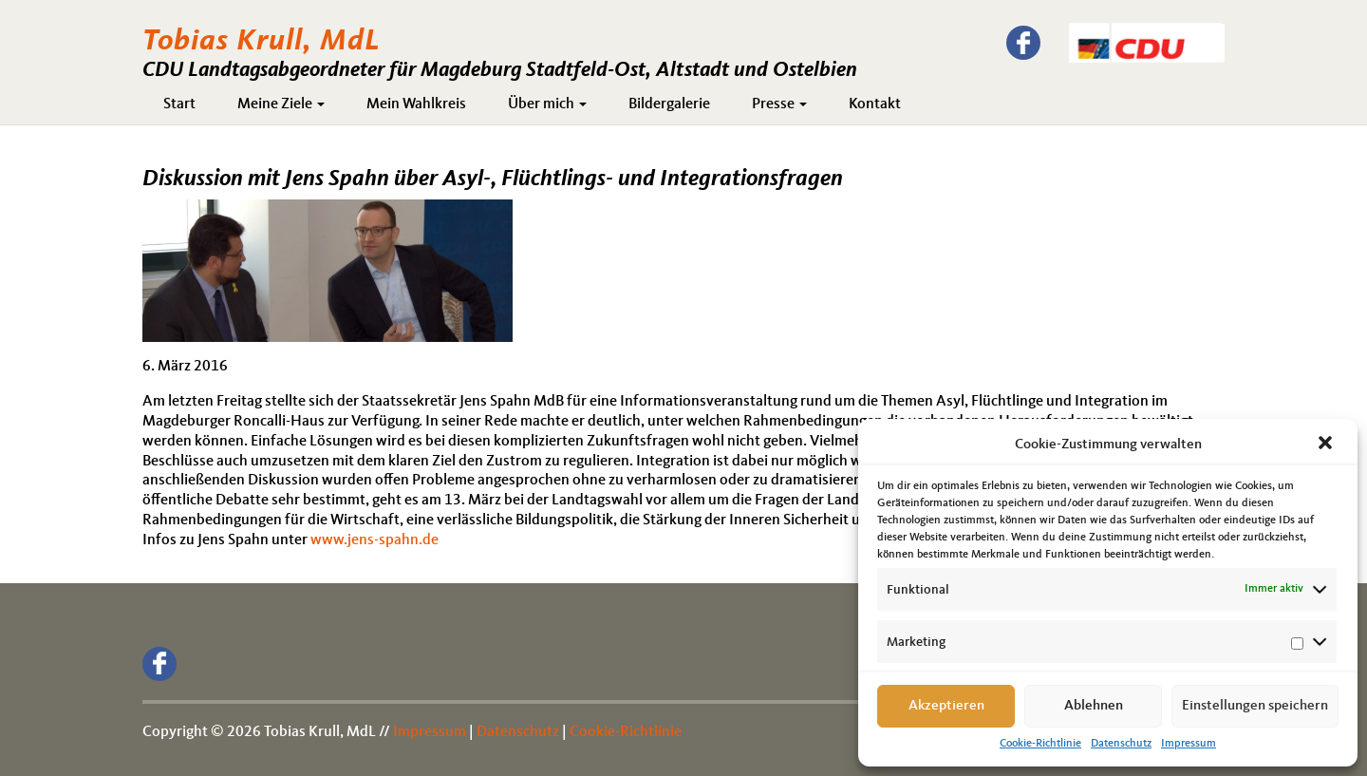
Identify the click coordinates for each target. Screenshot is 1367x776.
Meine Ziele (281, 104)
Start (179, 104)
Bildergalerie (669, 104)
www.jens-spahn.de (374, 540)
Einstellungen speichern (1255, 706)
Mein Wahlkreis (416, 104)
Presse (779, 104)
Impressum (1188, 743)
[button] (1327, 444)
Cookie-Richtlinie (1040, 743)
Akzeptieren (946, 706)
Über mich (547, 104)
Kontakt (875, 104)
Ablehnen (1093, 706)
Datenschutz (1121, 743)
